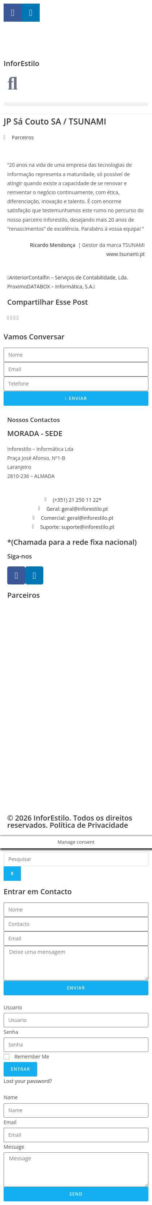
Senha (11, 1031)
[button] (76, 104)
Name (11, 1097)
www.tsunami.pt (125, 254)
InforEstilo (21, 63)
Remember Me (26, 1056)
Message (14, 1146)
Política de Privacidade (88, 825)
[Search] (12, 873)
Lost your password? (28, 1081)
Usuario (13, 1007)
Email (10, 1122)
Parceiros (23, 137)
